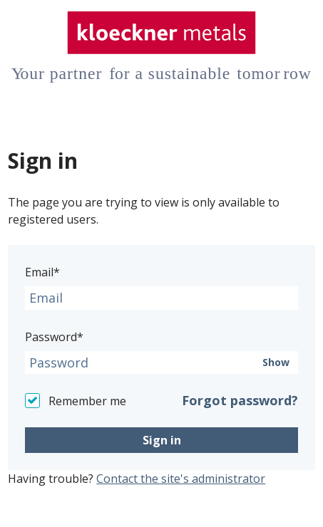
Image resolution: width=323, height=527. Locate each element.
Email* (42, 272)
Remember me (87, 401)
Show (275, 362)
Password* (54, 337)
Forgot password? (240, 400)
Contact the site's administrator (180, 478)
